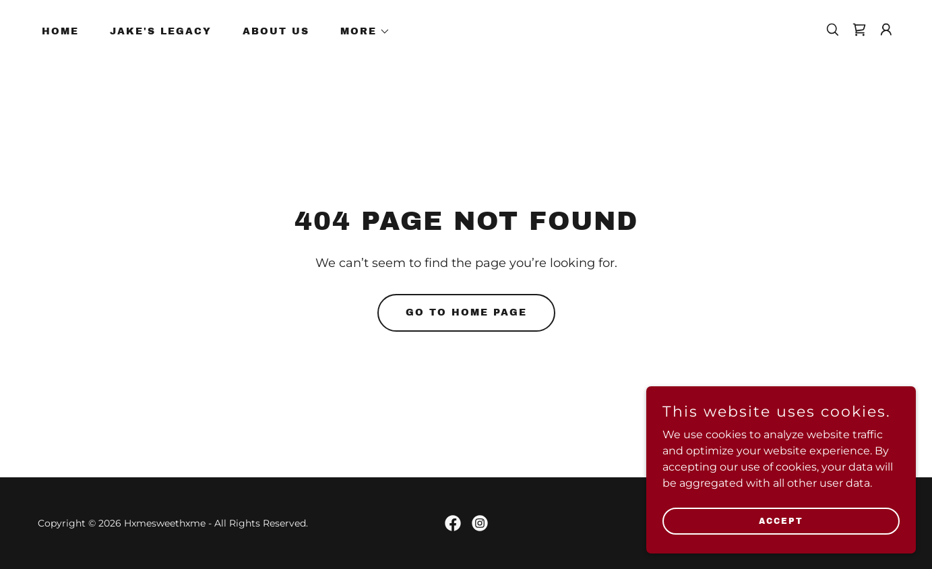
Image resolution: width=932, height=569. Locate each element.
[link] (859, 29)
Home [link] (60, 31)
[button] (360, 32)
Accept (781, 539)
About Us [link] (276, 31)
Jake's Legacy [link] (161, 31)
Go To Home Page (466, 312)
